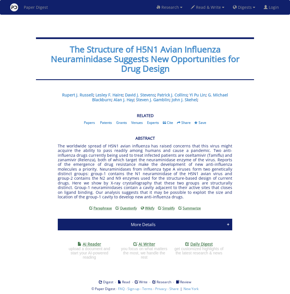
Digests (244, 7)
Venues (137, 122)
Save (202, 122)
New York (191, 288)
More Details (143, 224)
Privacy (161, 288)
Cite (170, 122)
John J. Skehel (184, 99)
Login (272, 7)
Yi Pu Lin (197, 95)
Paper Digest (29, 7)
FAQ (121, 288)
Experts (153, 122)
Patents (106, 122)
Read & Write (207, 7)
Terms (147, 288)
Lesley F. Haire (109, 95)
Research (169, 7)
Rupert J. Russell (77, 95)
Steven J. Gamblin (152, 99)
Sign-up (133, 288)
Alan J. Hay (124, 99)
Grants (121, 122)
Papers (89, 122)
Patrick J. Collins (172, 95)
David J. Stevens (140, 95)
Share (186, 122)
